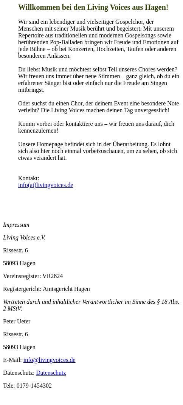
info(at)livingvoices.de (45, 185)
